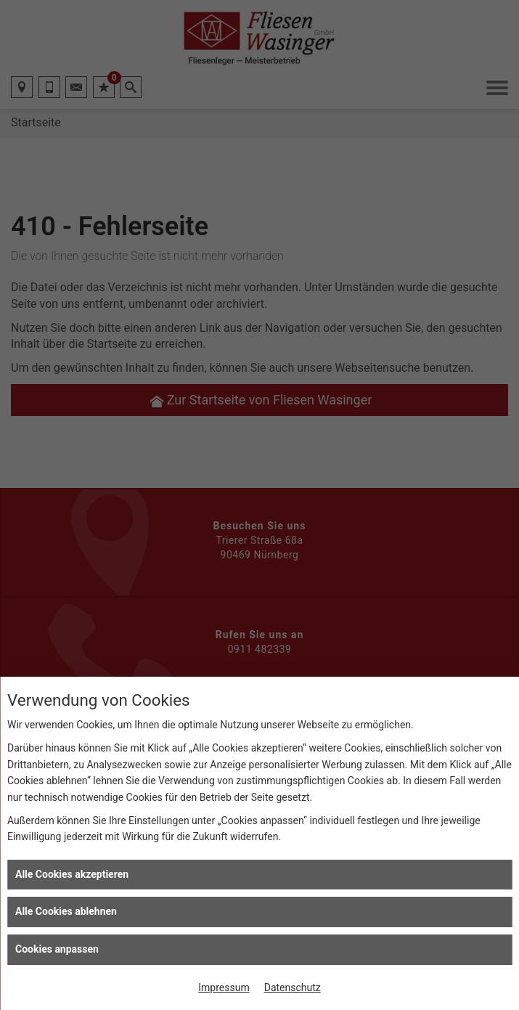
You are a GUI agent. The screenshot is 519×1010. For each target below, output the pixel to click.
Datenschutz (292, 987)
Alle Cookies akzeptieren (71, 874)
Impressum (223, 987)
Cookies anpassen (57, 949)
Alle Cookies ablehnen (66, 911)
